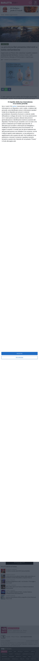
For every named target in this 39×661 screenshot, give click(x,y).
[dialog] (19, 330)
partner (15, 106)
